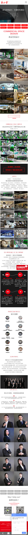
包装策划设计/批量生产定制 (18, 25)
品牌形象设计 (10, 25)
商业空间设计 (10, 27)
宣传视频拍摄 (17, 27)
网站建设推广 (3, 27)
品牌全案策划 (3, 25)
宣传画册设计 (24, 25)
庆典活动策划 (24, 27)
